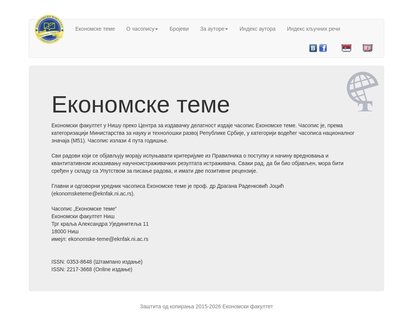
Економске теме (95, 29)
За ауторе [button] (214, 29)
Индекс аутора (257, 29)
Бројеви (179, 29)
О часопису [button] (142, 29)
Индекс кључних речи (313, 29)
